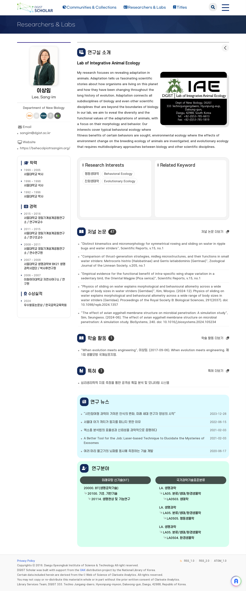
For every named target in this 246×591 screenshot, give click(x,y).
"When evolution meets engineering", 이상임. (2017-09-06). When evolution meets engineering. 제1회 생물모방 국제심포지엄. (155, 353)
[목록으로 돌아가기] (225, 48)
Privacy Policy (26, 560)
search (213, 7)
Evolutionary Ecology (119, 181)
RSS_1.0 (189, 560)
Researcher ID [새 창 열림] (29, 115)
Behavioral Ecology (118, 174)
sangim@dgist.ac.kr (35, 133)
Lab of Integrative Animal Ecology (108, 63)
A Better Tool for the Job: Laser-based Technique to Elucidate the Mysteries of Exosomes (144, 441)
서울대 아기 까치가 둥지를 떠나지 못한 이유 (112, 422)
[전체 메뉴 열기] (225, 7)
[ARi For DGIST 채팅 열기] (236, 581)
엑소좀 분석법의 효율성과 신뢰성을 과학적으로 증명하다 (120, 430)
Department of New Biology (44, 108)
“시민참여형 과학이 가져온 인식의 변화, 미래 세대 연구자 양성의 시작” (130, 414)
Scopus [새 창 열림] (43, 115)
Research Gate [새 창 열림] (57, 115)
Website (26, 142)
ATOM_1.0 (220, 560)
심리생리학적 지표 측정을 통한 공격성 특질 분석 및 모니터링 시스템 (125, 383)
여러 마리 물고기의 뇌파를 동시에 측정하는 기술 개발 (118, 451)
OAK (82, 570)
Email (24, 127)
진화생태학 (92, 181)
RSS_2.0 (204, 560)
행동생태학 (92, 174)
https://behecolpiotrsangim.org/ (45, 148)
